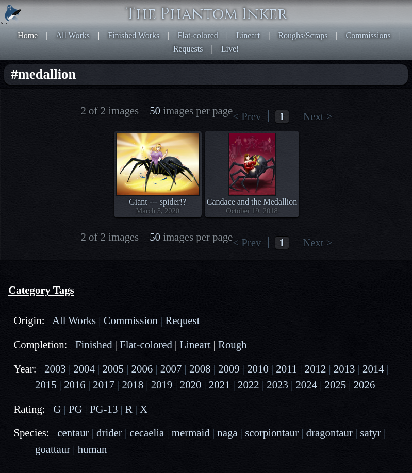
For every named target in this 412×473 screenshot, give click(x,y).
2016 (75, 385)
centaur (73, 432)
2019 (162, 385)
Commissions (368, 35)
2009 (229, 369)
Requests (188, 48)
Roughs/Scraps (302, 35)
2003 (55, 369)
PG (76, 409)
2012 (315, 369)
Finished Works (133, 35)
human (92, 449)
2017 (103, 385)
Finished (93, 344)
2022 (248, 385)
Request (182, 320)
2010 (258, 369)
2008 (200, 369)
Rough (232, 344)
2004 (84, 369)
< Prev (247, 116)
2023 (277, 385)
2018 (132, 385)
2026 (364, 385)
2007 (171, 369)
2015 (46, 385)
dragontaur (329, 432)
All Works (73, 35)
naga (227, 432)
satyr (370, 432)
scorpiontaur (272, 432)
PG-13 (104, 409)
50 (155, 110)
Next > (317, 116)
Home (28, 35)
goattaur (52, 449)
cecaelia (146, 432)
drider (109, 432)
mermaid (191, 432)
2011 (286, 369)
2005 (113, 369)
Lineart (248, 35)
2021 (219, 385)
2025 (336, 385)
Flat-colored (198, 35)
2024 (306, 385)
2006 (142, 369)
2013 (344, 369)
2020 (191, 385)
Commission (131, 320)
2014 (373, 369)
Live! (230, 48)
